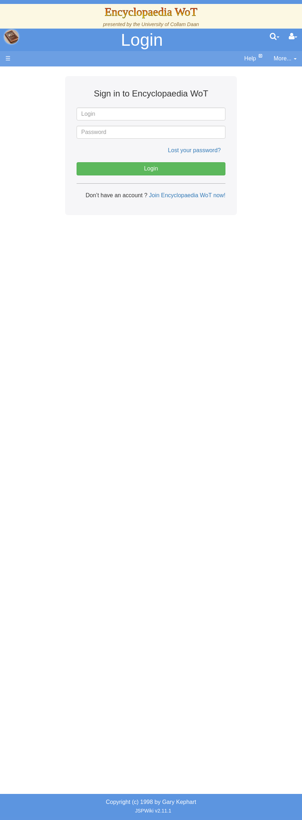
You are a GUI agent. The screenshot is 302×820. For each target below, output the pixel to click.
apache (11, 37)
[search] (274, 37)
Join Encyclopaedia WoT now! (186, 195)
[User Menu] (293, 37)
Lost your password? (194, 150)
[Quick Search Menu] (274, 37)
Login (142, 39)
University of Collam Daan (170, 24)
